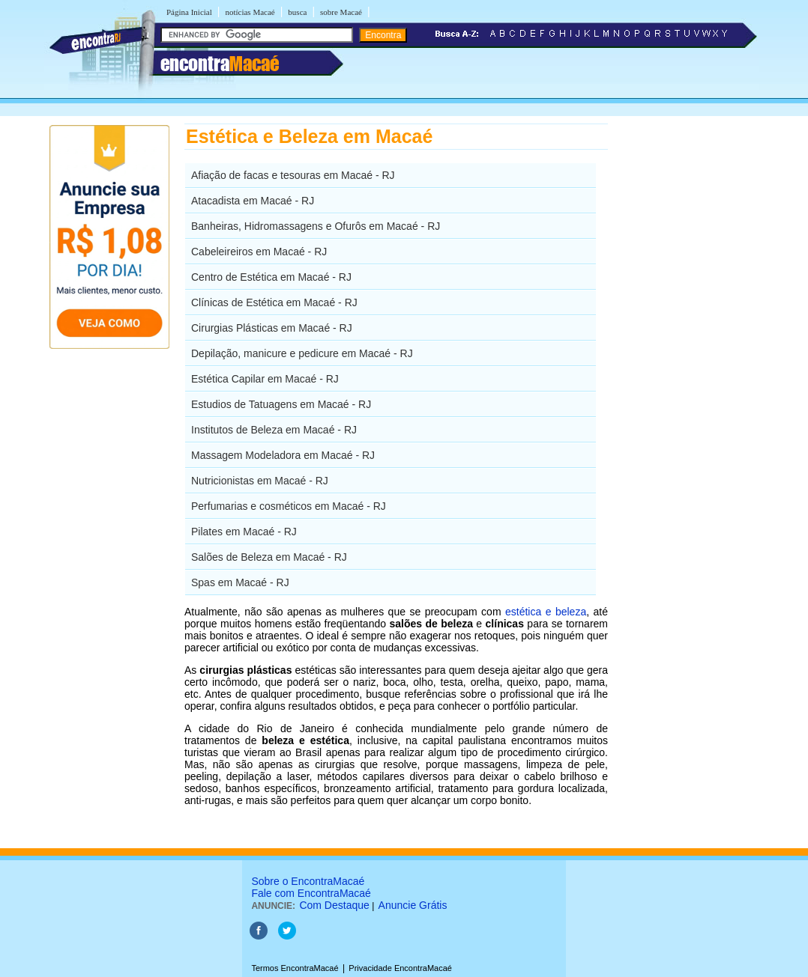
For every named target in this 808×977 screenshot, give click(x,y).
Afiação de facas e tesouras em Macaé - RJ (293, 175)
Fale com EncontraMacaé (311, 893)
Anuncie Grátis (413, 905)
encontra (219, 64)
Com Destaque (334, 905)
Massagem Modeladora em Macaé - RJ (283, 455)
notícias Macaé (249, 11)
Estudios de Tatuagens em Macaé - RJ (281, 404)
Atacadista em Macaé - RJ (252, 201)
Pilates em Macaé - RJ (244, 532)
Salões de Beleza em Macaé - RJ (269, 557)
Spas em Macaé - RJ (240, 582)
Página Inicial (189, 11)
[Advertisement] (685, 348)
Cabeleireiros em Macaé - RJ (259, 252)
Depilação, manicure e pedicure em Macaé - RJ (302, 353)
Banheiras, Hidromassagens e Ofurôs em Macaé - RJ (315, 226)
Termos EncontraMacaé (294, 968)
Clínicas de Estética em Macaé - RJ (274, 302)
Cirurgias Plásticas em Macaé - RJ (271, 328)
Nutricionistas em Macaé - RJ (259, 481)
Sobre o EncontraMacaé (307, 881)
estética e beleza (545, 612)
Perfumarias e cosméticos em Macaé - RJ (288, 506)
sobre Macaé (341, 11)
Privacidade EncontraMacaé (400, 968)
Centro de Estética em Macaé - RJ (271, 277)
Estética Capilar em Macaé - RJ (265, 379)
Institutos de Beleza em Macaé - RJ (274, 430)
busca (297, 11)
